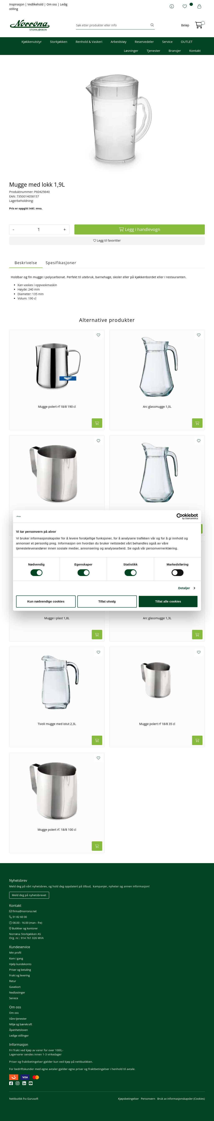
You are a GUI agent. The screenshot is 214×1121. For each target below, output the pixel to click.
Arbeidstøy (118, 41)
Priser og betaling (20, 970)
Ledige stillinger (19, 1035)
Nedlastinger (17, 992)
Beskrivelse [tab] (26, 262)
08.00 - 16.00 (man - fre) (25, 923)
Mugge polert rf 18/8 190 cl (57, 407)
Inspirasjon (17, 4)
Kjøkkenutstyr (32, 41)
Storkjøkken (58, 41)
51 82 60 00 (18, 917)
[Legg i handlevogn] (139, 229)
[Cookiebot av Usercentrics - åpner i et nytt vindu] (179, 516)
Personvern (148, 1099)
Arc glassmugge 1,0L (157, 407)
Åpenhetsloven (18, 1030)
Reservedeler (144, 41)
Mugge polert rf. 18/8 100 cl (57, 830)
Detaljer (184, 588)
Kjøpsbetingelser (128, 1099)
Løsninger (131, 50)
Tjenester (153, 50)
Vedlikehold (35, 4)
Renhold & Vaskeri (89, 41)
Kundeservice (19, 947)
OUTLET (186, 41)
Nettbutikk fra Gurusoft (23, 1099)
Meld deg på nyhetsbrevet (29, 895)
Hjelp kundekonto (20, 964)
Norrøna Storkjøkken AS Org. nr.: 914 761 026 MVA (26, 936)
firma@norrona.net (23, 911)
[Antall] (38, 229)
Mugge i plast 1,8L (56, 618)
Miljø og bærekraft (20, 1024)
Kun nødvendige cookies (46, 601)
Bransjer (175, 50)
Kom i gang (16, 958)
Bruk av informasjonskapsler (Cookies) (181, 1099)
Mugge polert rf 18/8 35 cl (157, 724)
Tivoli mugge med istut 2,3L (57, 724)
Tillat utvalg (107, 601)
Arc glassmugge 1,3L (157, 618)
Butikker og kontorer (23, 928)
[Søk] (113, 25)
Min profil (15, 952)
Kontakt (195, 50)
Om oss (52, 4)
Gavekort (14, 987)
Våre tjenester (18, 1018)
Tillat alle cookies (168, 601)
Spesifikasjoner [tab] (61, 262)
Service (167, 41)
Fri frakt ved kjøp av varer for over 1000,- (36, 1050)
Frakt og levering (19, 975)
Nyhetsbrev (18, 880)
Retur (12, 981)
